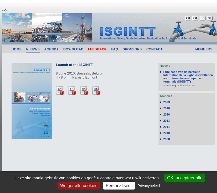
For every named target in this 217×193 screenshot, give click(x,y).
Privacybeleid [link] (149, 186)
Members (203, 49)
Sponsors (132, 49)
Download (73, 49)
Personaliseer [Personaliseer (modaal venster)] (119, 185)
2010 (166, 133)
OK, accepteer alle (184, 178)
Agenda (51, 49)
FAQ (114, 49)
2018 (166, 108)
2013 (166, 120)
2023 (166, 102)
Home (16, 49)
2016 (166, 114)
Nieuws (32, 49)
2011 (166, 126)
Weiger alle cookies (78, 185)
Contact (154, 49)
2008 (166, 139)
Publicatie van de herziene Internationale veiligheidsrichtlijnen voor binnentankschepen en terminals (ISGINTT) (188, 76)
